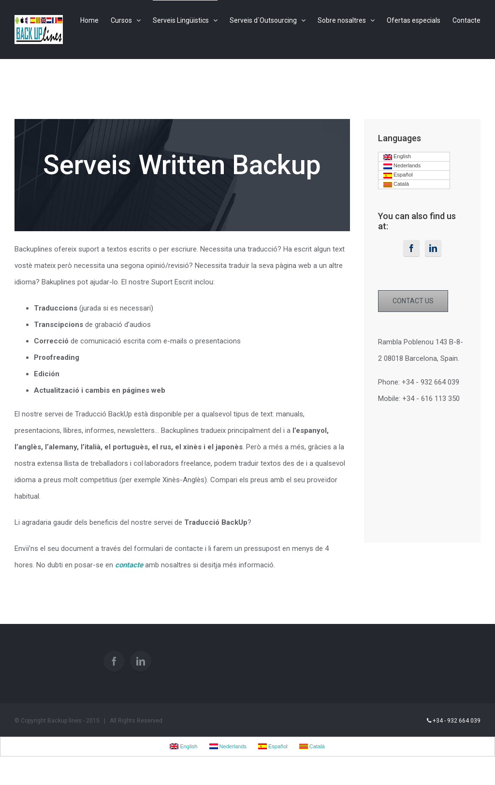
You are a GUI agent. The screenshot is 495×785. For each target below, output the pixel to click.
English (397, 156)
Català (396, 184)
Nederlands (402, 166)
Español (398, 175)
